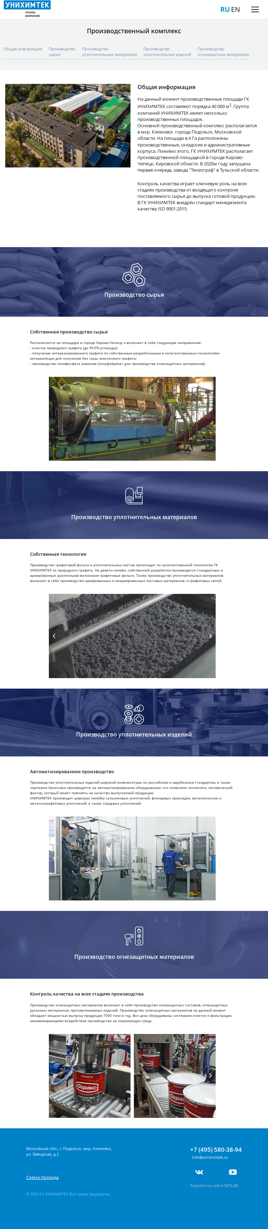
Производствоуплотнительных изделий (167, 51)
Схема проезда (42, 1177)
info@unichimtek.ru (210, 1157)
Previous (10, 125)
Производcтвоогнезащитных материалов (223, 51)
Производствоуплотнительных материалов (109, 51)
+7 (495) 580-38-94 (216, 1149)
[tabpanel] (68, 125)
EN (235, 9)
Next (125, 125)
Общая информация (22, 48)
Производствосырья (62, 51)
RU (225, 9)
